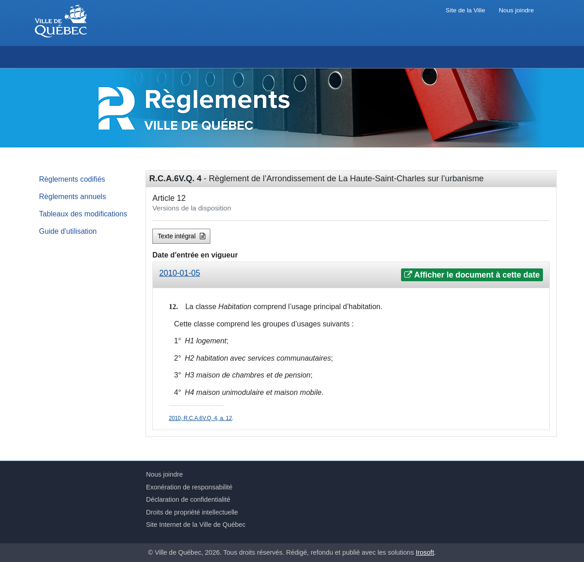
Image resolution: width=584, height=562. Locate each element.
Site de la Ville (465, 10)
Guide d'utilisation (68, 231)
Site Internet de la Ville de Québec (195, 524)
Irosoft (425, 552)
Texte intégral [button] (181, 236)
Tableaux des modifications (83, 214)
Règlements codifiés (72, 179)
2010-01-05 (179, 273)
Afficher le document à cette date (472, 274)
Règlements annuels (72, 196)
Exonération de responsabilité (189, 487)
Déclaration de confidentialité (188, 499)
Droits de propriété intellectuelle (192, 512)
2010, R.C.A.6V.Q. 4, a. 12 (200, 418)
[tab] (351, 275)
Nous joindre (516, 10)
